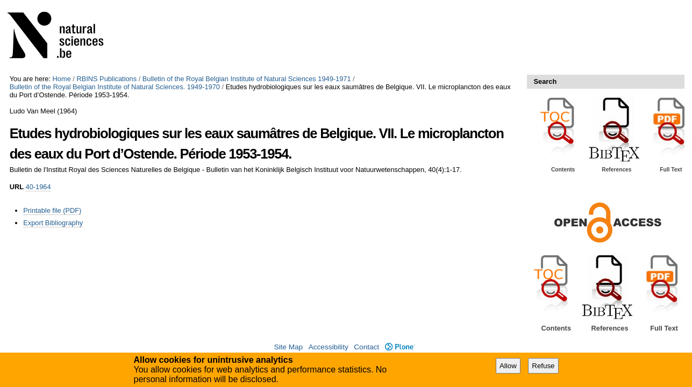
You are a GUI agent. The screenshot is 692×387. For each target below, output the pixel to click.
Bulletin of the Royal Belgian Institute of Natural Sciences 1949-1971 (246, 79)
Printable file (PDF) (52, 210)
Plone (399, 347)
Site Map (288, 347)
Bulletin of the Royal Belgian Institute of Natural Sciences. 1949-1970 (115, 87)
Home (62, 79)
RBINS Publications (106, 79)
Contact (366, 347)
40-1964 (38, 187)
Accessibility (328, 347)
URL (17, 187)
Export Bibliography (53, 223)
